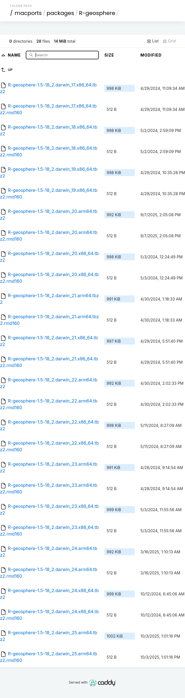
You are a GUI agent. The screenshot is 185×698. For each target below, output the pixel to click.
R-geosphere (97, 13)
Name (15, 54)
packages (60, 13)
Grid (169, 41)
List (153, 41)
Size (109, 55)
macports (28, 13)
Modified (151, 55)
